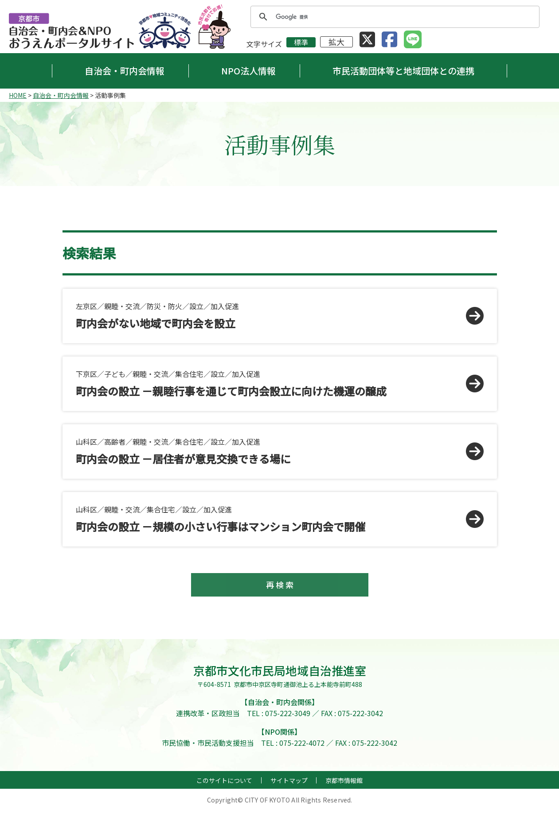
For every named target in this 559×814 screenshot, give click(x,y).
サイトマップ (289, 783)
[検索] (394, 17)
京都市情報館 (344, 783)
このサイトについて (224, 783)
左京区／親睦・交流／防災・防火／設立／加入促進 (268, 316)
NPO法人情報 (248, 70)
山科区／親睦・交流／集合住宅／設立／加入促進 (268, 519)
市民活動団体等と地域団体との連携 (403, 70)
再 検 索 (279, 586)
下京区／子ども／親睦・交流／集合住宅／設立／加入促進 (268, 383)
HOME (18, 95)
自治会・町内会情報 (124, 70)
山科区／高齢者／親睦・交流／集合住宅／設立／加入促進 (268, 451)
